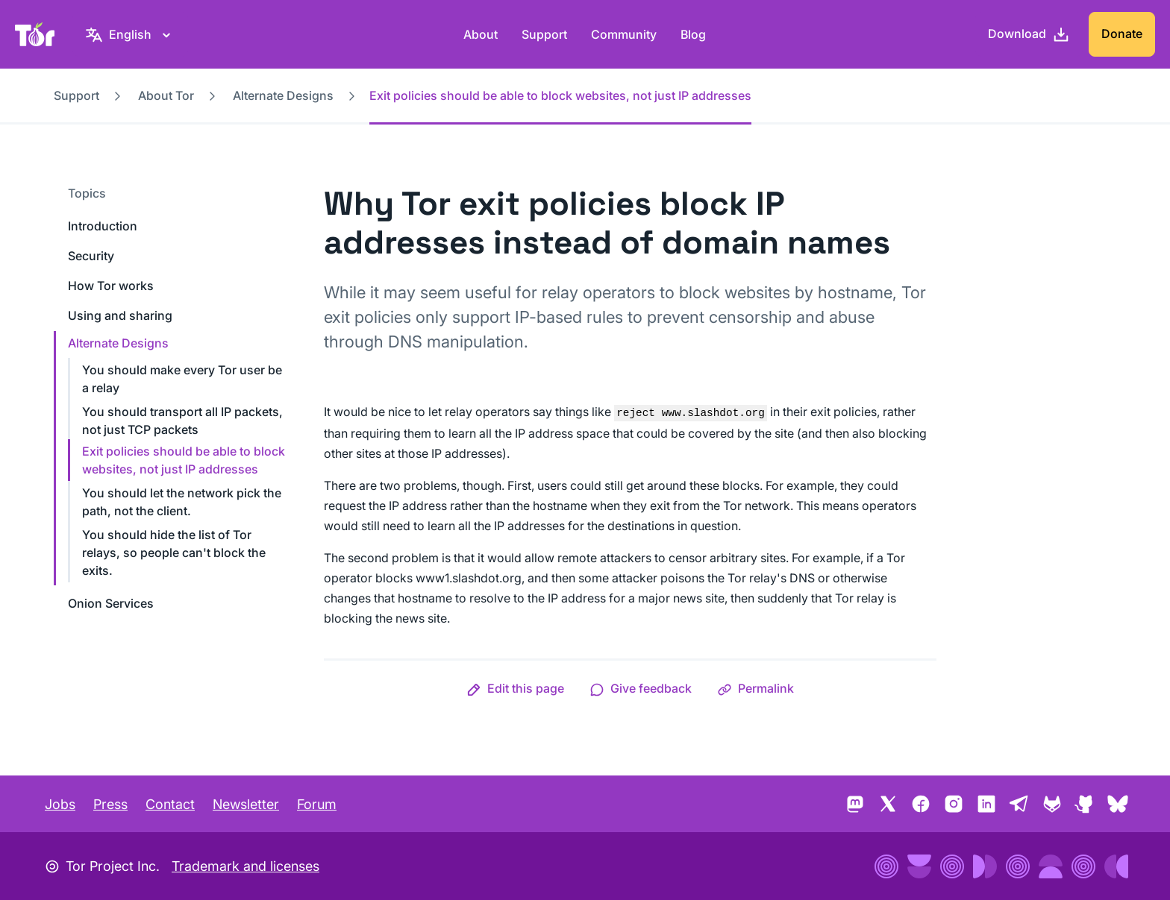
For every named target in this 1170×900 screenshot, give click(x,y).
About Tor (166, 95)
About (480, 34)
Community (624, 34)
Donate (1121, 33)
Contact (170, 804)
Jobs (60, 804)
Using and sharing (120, 315)
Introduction (102, 225)
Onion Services (111, 603)
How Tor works (111, 285)
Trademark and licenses (245, 866)
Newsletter (246, 804)
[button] (515, 688)
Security (91, 255)
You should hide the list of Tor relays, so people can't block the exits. (174, 552)
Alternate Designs (283, 95)
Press (110, 804)
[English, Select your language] (130, 34)
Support (544, 34)
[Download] (1029, 34)
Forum (317, 804)
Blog (693, 34)
